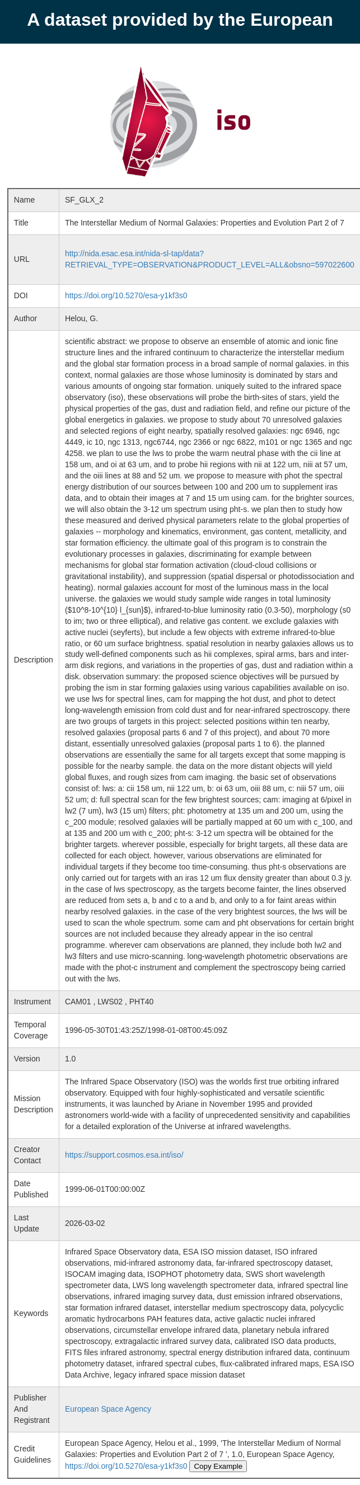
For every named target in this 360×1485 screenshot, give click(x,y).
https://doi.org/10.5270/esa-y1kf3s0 (126, 295)
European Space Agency (108, 1408)
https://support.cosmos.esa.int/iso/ (124, 1154)
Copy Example (218, 1466)
